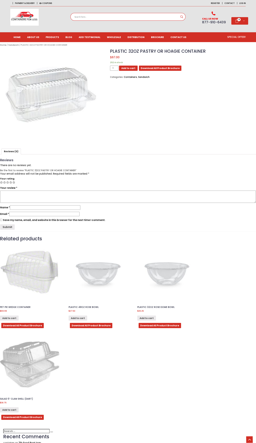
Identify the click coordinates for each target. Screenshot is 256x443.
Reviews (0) (11, 151)
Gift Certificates (105, 389)
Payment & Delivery (25, 3)
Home (17, 37)
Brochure (157, 37)
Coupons (45, 3)
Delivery (152, 378)
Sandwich (13, 45)
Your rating (7, 178)
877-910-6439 (39, 395)
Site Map (153, 389)
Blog (68, 37)
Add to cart (128, 68)
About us (33, 37)
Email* (219, 390)
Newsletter (102, 384)
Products (52, 37)
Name (5, 207)
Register (215, 3)
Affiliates (101, 378)
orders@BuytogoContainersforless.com (45, 411)
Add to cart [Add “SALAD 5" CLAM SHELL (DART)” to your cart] (208, 315)
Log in (242, 3)
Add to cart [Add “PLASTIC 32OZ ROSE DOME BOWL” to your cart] (142, 315)
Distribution (136, 37)
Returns (152, 384)
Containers (130, 77)
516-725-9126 (46, 400)
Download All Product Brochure (160, 68)
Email (4, 214)
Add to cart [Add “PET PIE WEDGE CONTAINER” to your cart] (9, 315)
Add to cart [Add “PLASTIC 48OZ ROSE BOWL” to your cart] (75, 315)
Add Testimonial (89, 37)
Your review (8, 188)
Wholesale (114, 37)
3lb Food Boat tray (30, 348)
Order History (104, 372)
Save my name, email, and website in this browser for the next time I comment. (54, 220)
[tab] (11, 151)
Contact (229, 3)
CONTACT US (178, 37)
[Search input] (126, 17)
